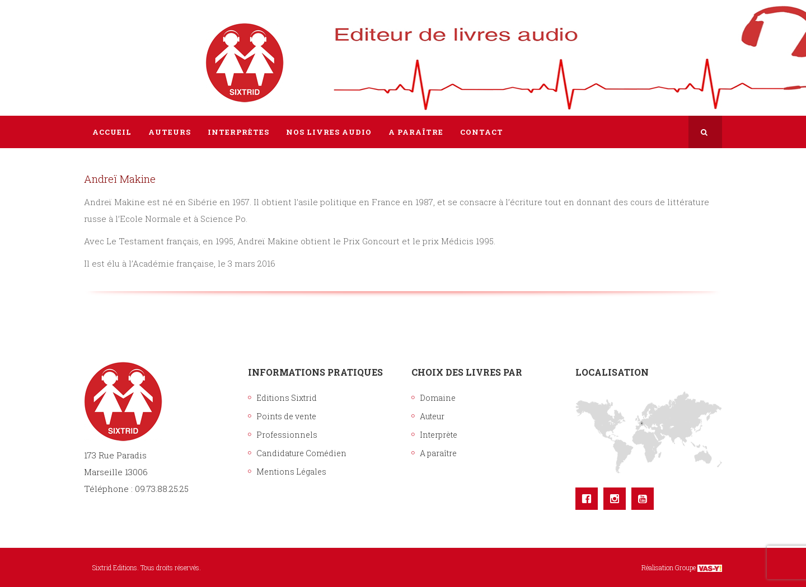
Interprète (438, 434)
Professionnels (286, 434)
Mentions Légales (291, 471)
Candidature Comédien (301, 453)
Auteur (432, 416)
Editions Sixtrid (286, 397)
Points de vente (286, 416)
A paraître (438, 453)
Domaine (438, 397)
